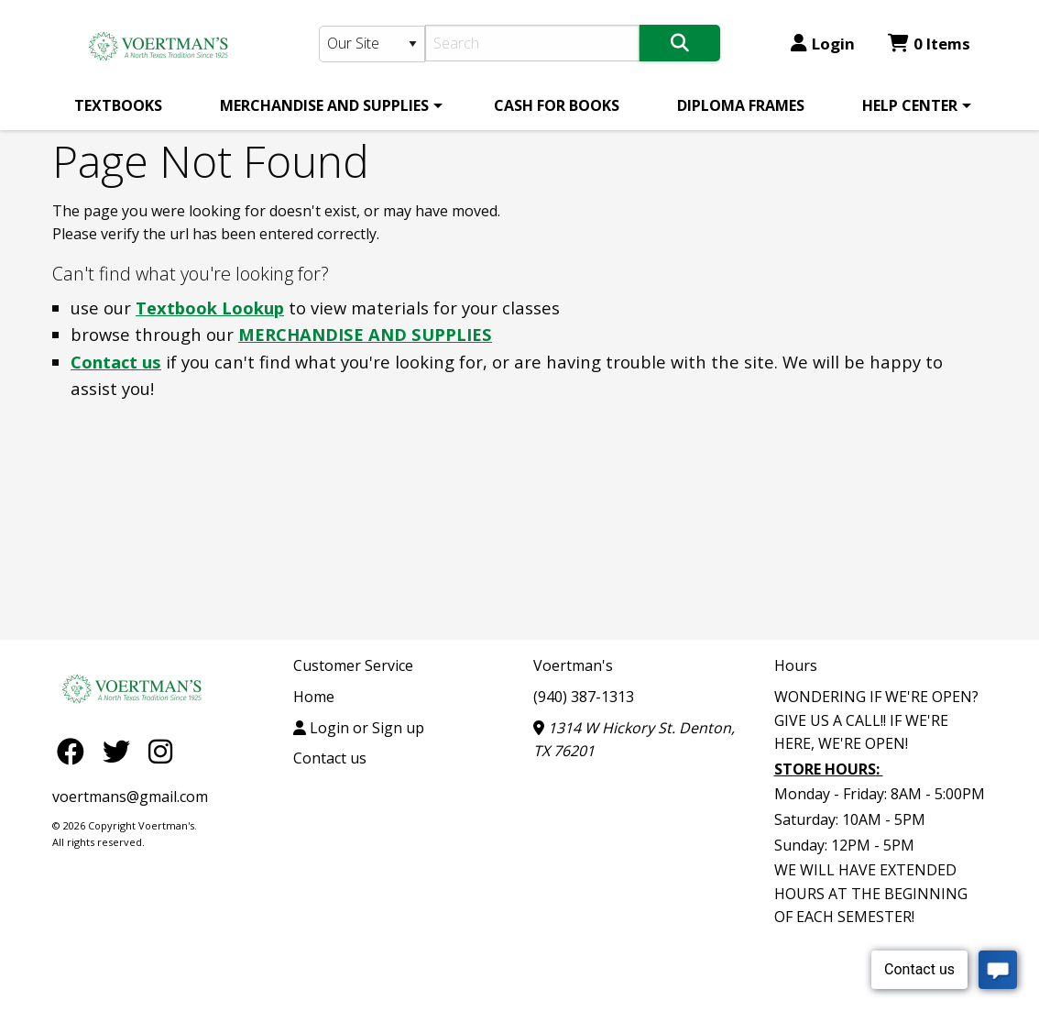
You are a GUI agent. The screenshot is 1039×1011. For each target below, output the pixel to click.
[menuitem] (118, 105)
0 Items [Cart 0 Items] (929, 43)
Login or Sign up (358, 728)
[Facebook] (75, 750)
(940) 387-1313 (583, 697)
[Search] (532, 43)
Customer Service (353, 665)
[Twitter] (121, 750)
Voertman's (573, 665)
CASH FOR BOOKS (556, 105)
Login (823, 43)
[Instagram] (160, 750)
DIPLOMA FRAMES (740, 105)
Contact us (116, 361)
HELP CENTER (909, 105)
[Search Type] (372, 44)
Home (313, 697)
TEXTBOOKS (118, 105)
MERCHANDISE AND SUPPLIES (324, 105)
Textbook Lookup (210, 307)
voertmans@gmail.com (130, 796)
